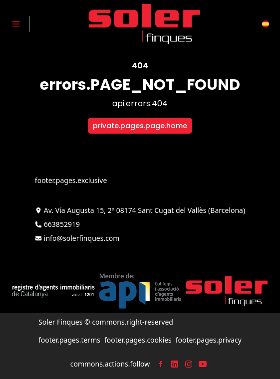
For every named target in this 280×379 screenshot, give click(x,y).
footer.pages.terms (69, 340)
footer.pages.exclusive (71, 180)
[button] (265, 23)
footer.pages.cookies (138, 340)
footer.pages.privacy (209, 340)
